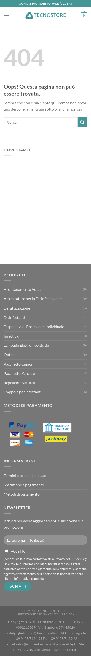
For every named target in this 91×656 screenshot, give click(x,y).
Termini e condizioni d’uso (25, 475)
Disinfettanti (14, 317)
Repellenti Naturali (19, 382)
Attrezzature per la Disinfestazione (33, 298)
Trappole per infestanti (22, 391)
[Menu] (6, 16)
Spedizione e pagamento (24, 485)
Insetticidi (12, 336)
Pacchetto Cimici (18, 364)
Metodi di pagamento (22, 494)
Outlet (9, 354)
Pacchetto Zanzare (19, 373)
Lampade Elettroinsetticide (26, 345)
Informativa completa (29, 579)
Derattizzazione (17, 308)
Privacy (67, 614)
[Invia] (82, 122)
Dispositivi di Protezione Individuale (34, 326)
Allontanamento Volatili (24, 289)
